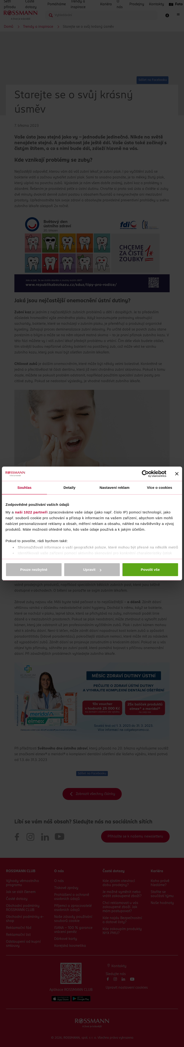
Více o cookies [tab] (159, 487)
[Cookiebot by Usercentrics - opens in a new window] (145, 473)
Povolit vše (150, 570)
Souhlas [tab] (24, 487)
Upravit (92, 570)
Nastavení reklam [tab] (114, 487)
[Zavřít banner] (176, 473)
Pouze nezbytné (33, 570)
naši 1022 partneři (31, 512)
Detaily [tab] (69, 487)
